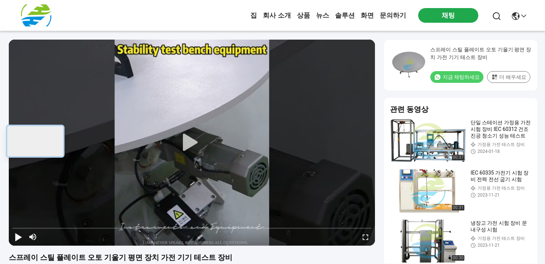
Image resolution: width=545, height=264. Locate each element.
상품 (303, 15)
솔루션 (345, 15)
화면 (367, 15)
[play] (192, 142)
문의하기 (393, 15)
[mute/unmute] (33, 236)
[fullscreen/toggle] (365, 236)
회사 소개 (277, 15)
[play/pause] (18, 236)
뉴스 (322, 15)
